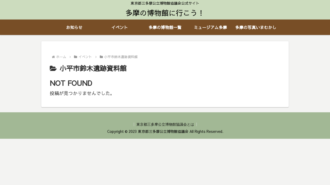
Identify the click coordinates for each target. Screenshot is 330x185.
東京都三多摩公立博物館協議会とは (165, 124)
